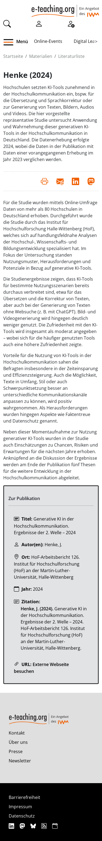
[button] (10, 42)
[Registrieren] (71, 23)
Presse (16, 751)
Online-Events (48, 41)
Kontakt (17, 733)
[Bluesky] (33, 826)
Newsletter (20, 761)
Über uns (18, 742)
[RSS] (44, 826)
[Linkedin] (12, 826)
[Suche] (7, 23)
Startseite (13, 56)
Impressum (20, 807)
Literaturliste (71, 56)
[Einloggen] (39, 23)
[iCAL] (55, 826)
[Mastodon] (23, 826)
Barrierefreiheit (24, 797)
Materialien (40, 56)
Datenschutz (22, 816)
